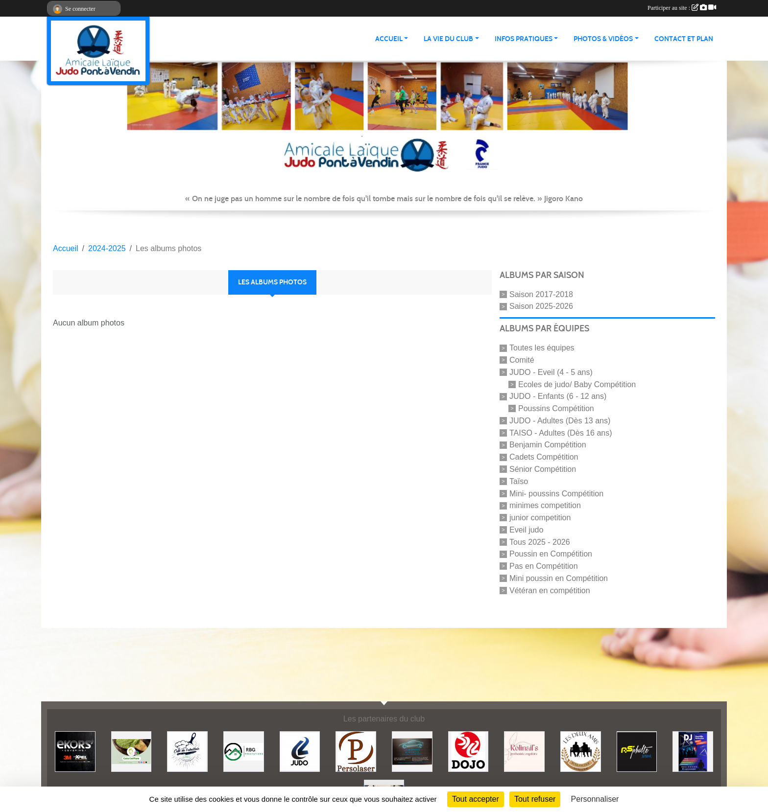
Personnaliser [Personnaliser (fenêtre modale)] (595, 799)
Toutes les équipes (542, 348)
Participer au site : (682, 7)
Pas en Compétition (543, 566)
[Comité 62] (300, 751)
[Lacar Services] (412, 751)
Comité (521, 360)
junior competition (540, 517)
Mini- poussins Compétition (556, 493)
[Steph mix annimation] (692, 751)
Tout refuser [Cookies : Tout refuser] (534, 799)
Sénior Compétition (542, 469)
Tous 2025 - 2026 (539, 541)
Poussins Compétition (556, 408)
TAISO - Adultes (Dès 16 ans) (560, 432)
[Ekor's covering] (75, 751)
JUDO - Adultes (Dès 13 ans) (559, 421)
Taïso (518, 481)
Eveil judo (526, 530)
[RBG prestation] (243, 751)
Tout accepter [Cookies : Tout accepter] (475, 799)
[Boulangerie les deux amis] (580, 751)
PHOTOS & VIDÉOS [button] (603, 39)
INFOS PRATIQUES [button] (523, 39)
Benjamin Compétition (547, 445)
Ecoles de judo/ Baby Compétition (577, 384)
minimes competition (545, 505)
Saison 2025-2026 (541, 306)
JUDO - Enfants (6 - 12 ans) (557, 396)
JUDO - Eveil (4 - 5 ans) (551, 372)
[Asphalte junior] (637, 751)
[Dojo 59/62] (468, 751)
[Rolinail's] (524, 751)
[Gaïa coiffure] (131, 751)
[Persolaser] (356, 751)
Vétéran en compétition (549, 590)
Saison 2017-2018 (541, 294)
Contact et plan (683, 39)
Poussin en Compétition (550, 554)
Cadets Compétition (543, 457)
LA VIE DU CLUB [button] (448, 39)
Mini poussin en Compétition (558, 578)
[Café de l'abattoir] (187, 751)
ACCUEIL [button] (389, 39)
